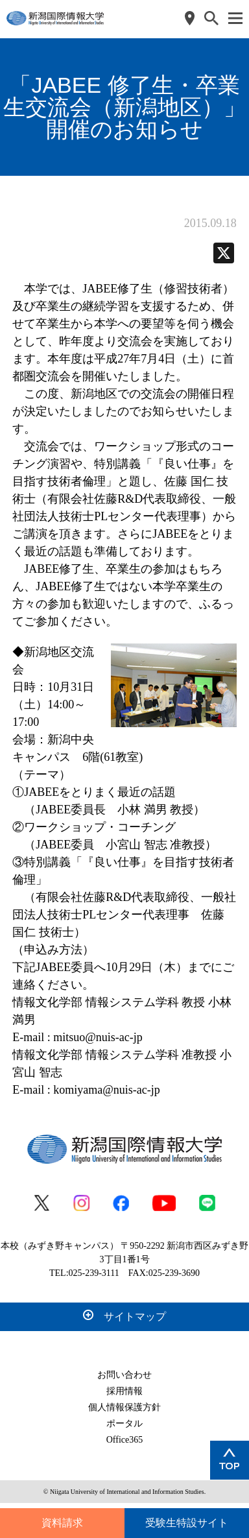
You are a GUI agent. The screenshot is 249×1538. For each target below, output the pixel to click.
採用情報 (124, 1391)
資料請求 (62, 1522)
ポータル (124, 1423)
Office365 (124, 1440)
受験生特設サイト (186, 1522)
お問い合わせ (124, 1375)
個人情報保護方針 (124, 1407)
